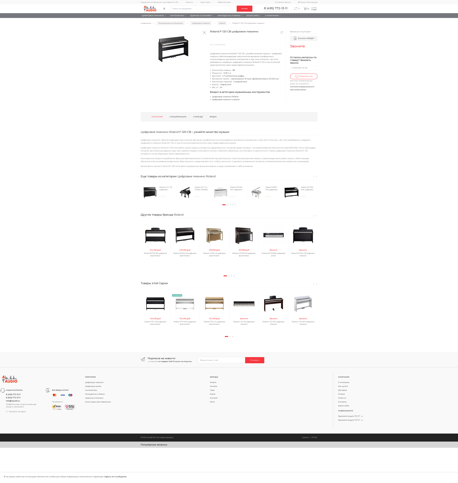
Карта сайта (205, 2)
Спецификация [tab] (178, 117)
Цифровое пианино (154, 132)
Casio (212, 390)
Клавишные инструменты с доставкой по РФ (159, 2)
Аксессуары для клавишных (98, 402)
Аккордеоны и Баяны (228, 15)
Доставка (342, 390)
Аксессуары (252, 15)
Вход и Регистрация (308, 2)
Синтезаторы (177, 15)
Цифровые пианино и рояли (226, 99)
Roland (222, 23)
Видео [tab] (213, 117)
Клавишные (146, 23)
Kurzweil (213, 398)
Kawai (212, 394)
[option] (158, 192)
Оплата (341, 394)
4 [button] (232, 204)
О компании (343, 382)
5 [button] (235, 204)
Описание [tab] (157, 117)
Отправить (255, 360)
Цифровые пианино (153, 15)
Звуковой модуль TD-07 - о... (351, 420)
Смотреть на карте (16, 411)
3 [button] (230, 204)
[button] (204, 32)
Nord (212, 402)
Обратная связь (224, 2)
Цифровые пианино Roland (225, 97)
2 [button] (227, 204)
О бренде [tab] (198, 117)
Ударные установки (200, 15)
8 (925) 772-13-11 (13, 397)
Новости (189, 2)
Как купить (343, 386)
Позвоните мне (304, 76)
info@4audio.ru (13, 401)
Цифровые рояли (93, 386)
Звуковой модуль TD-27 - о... (350, 416)
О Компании (272, 15)
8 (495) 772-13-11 (13, 394)
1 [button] (224, 204)
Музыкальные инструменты (170, 23)
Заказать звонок (283, 2)
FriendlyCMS (151, 437)
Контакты (342, 402)
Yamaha (213, 386)
